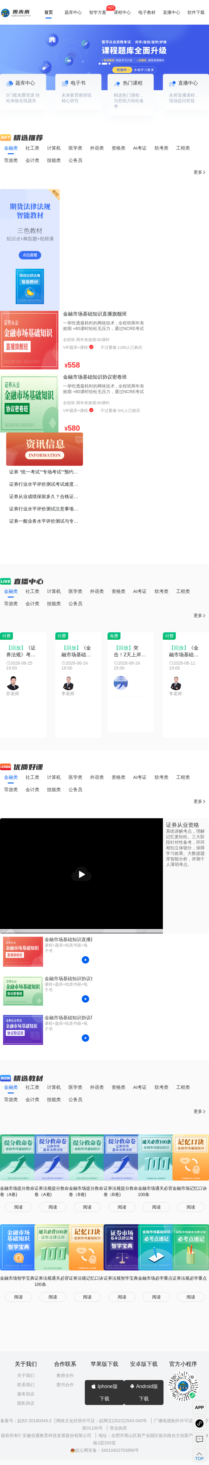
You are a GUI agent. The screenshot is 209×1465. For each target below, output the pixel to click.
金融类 (11, 148)
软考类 (161, 148)
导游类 (11, 160)
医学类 (75, 148)
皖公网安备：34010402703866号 (104, 1450)
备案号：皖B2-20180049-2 (26, 1420)
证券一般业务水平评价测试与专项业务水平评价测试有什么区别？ (46, 521)
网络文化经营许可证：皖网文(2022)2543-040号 (102, 1420)
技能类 (54, 160)
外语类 (97, 148)
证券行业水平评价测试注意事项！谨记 (46, 508)
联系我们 (25, 1384)
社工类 (32, 148)
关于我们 (25, 1375)
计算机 (54, 148)
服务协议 (25, 1393)
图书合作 (65, 1384)
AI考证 (140, 148)
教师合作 (65, 1375)
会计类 (32, 160)
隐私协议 (25, 1403)
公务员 (75, 160)
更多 (200, 172)
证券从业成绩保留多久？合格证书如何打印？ (46, 496)
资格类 (118, 148)
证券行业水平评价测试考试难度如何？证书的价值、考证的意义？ (46, 484)
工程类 (183, 148)
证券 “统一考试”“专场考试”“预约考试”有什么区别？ (46, 471)
